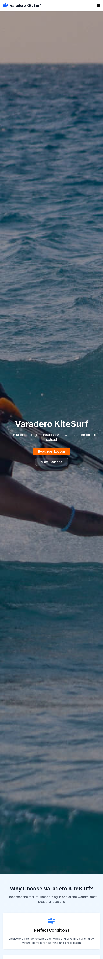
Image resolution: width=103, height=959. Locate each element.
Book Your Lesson (51, 451)
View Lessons (51, 462)
